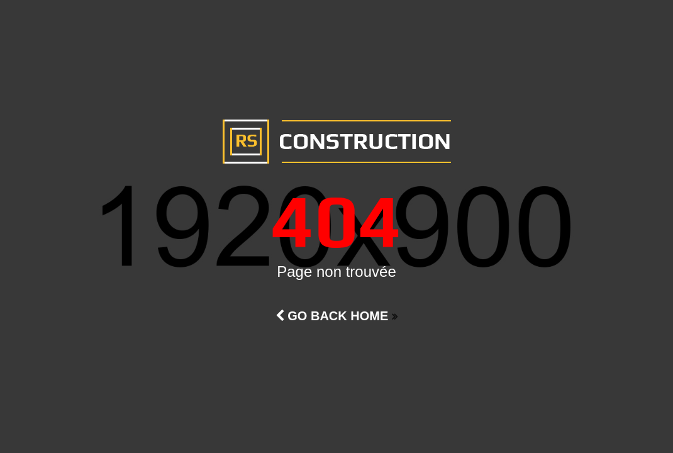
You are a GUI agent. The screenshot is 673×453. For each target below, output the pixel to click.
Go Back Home (332, 316)
